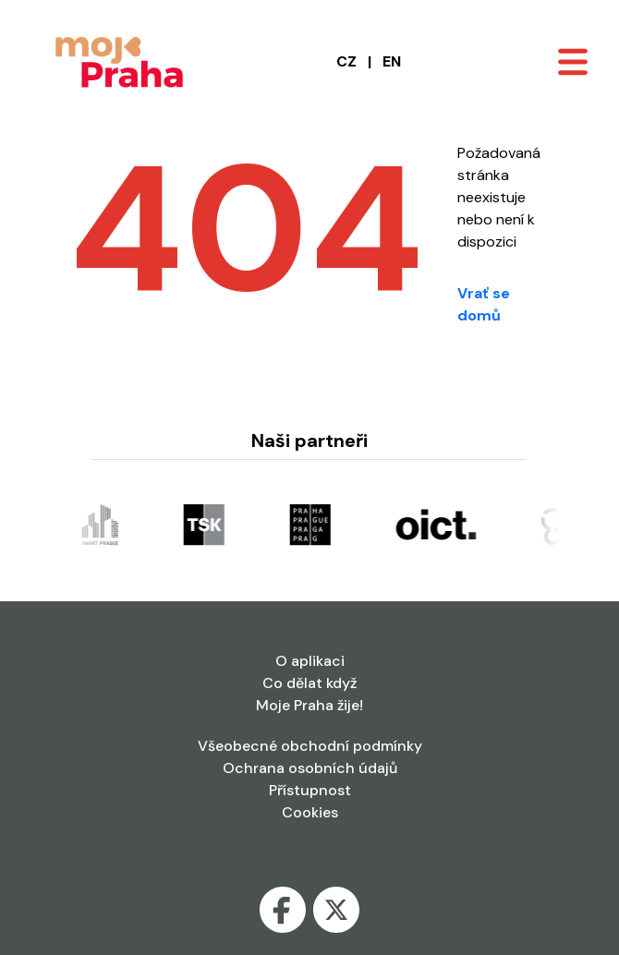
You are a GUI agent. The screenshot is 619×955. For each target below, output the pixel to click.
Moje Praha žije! (309, 705)
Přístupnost (310, 790)
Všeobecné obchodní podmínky (310, 746)
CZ (346, 61)
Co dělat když (309, 683)
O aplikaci (310, 661)
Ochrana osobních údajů (310, 768)
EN (391, 61)
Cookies (310, 812)
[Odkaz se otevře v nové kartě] (102, 523)
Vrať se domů (483, 304)
